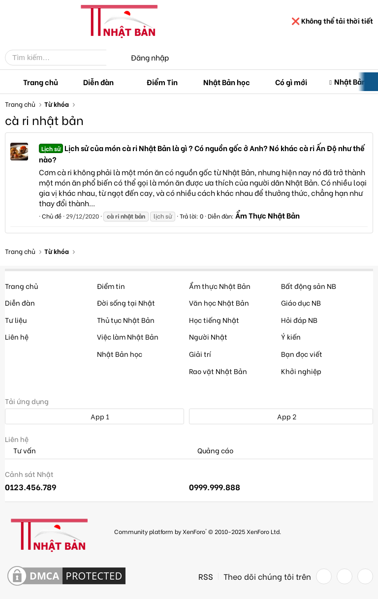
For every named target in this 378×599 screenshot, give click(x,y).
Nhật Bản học (226, 81)
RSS (205, 576)
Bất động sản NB (308, 286)
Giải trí (200, 353)
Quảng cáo (211, 450)
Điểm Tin (162, 81)
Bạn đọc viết (301, 353)
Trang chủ (40, 81)
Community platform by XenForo (197, 531)
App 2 (281, 416)
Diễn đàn (98, 81)
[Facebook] (324, 576)
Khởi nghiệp (301, 371)
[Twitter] (344, 576)
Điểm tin (111, 286)
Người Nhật (208, 336)
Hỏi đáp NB (299, 320)
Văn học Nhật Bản (219, 302)
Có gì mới (291, 81)
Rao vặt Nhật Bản (218, 371)
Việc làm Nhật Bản (127, 336)
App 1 (94, 416)
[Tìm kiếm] (63, 57)
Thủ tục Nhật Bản (126, 320)
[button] (121, 82)
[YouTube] (365, 576)
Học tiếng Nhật (214, 320)
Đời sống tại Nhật (126, 302)
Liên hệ (17, 336)
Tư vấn (20, 450)
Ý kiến (291, 336)
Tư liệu (16, 320)
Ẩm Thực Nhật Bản (267, 215)
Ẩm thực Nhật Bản (220, 286)
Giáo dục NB (301, 302)
